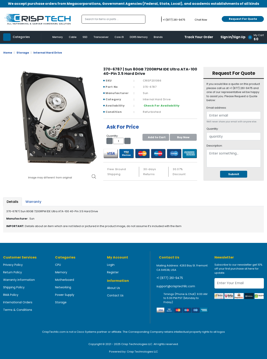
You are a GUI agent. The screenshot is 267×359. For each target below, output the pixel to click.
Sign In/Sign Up (233, 37)
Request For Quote (243, 19)
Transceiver (100, 37)
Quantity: (212, 129)
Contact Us (115, 295)
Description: (215, 146)
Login (111, 265)
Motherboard (64, 280)
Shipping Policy (14, 287)
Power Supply (64, 295)
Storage (22, 53)
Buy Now (183, 137)
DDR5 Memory (139, 37)
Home (7, 53)
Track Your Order (198, 37)
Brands (158, 37)
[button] (257, 37)
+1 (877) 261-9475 (169, 278)
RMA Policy (10, 295)
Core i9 (119, 37)
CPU (58, 265)
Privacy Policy (13, 265)
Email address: (217, 108)
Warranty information (19, 280)
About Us (113, 288)
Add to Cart (156, 137)
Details (12, 201)
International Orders (17, 302)
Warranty (33, 201)
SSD (85, 37)
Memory (57, 37)
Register (113, 272)
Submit (233, 174)
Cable (73, 37)
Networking (63, 287)
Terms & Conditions (17, 310)
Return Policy (12, 272)
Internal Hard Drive (47, 53)
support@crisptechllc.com (175, 286)
